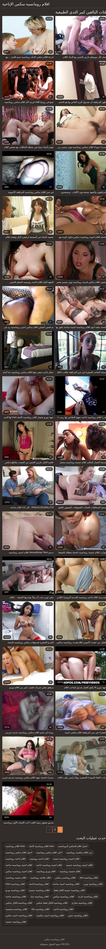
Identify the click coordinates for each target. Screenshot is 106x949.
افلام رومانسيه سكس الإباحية (24, 4)
